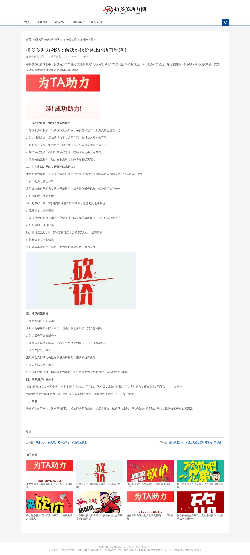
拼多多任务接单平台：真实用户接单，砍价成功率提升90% (200, 505)
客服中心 (60, 22)
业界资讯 (42, 22)
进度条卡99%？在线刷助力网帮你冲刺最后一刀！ (150, 474)
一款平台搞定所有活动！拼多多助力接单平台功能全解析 (99, 505)
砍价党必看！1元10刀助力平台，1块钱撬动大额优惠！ (49, 505)
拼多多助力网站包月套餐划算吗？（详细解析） (150, 505)
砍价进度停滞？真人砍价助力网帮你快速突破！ (200, 474)
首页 (27, 22)
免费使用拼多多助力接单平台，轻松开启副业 (49, 474)
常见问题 (96, 22)
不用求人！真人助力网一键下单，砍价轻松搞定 (61, 442)
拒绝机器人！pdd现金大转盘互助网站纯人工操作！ (196, 442)
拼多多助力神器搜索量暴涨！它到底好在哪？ (99, 474)
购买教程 (78, 22)
